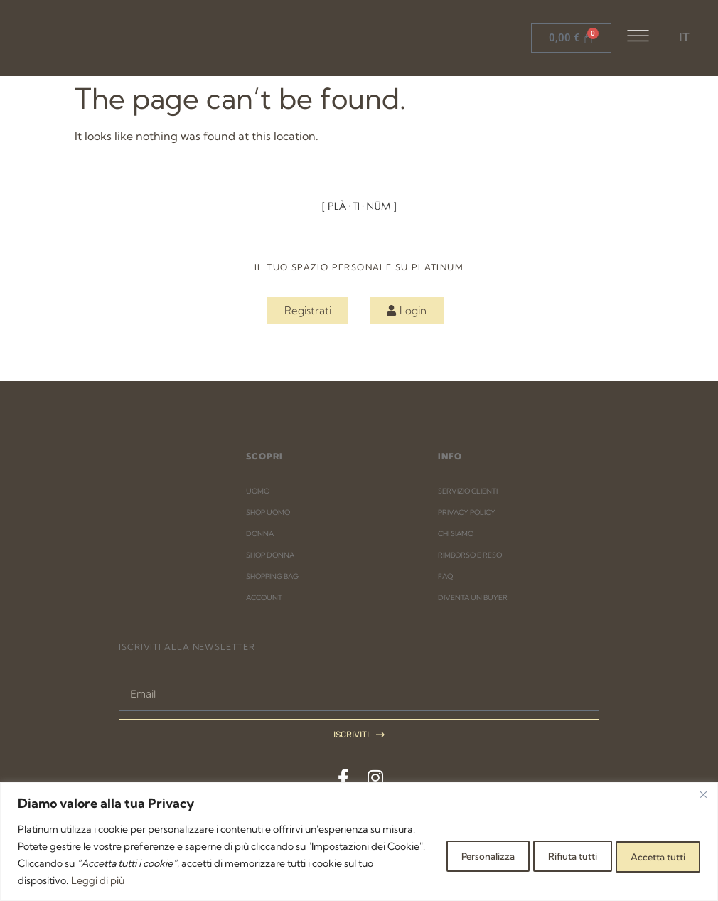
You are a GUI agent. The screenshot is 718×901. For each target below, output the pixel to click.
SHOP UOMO (268, 512)
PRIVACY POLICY (466, 512)
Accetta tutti (650, 854)
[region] (359, 841)
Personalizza (444, 854)
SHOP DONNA (270, 555)
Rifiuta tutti (546, 854)
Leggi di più (248, 880)
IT (684, 37)
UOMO (257, 491)
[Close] (703, 794)
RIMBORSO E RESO (470, 555)
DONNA (260, 533)
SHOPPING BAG (272, 576)
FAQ (445, 576)
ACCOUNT (264, 597)
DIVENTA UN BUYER (473, 597)
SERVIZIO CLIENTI (468, 491)
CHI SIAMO (455, 533)
